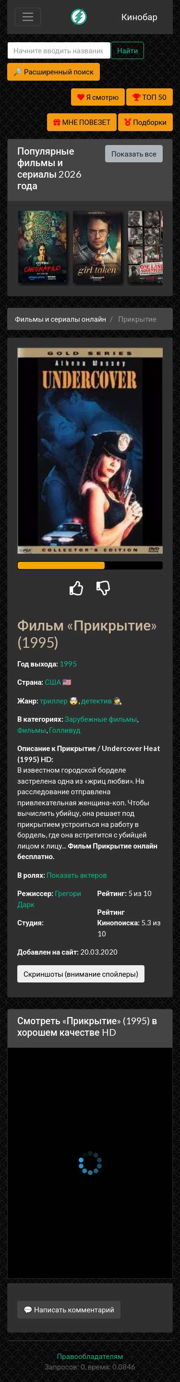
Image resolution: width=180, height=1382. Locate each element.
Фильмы (31, 730)
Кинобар (139, 16)
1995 (68, 663)
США (53, 682)
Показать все (133, 153)
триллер (54, 700)
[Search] (59, 51)
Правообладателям (90, 1356)
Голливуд (65, 730)
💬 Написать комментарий (69, 1309)
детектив (96, 700)
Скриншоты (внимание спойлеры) (81, 974)
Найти (127, 50)
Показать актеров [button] (77, 875)
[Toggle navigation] (28, 17)
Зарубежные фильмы (101, 719)
